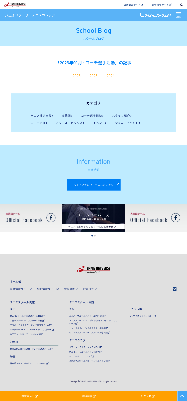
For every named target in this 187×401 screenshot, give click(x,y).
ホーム (15, 281)
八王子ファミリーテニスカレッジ (30, 15)
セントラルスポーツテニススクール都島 (88, 327)
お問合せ (90, 289)
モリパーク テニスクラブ (81, 356)
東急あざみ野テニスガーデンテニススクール (31, 348)
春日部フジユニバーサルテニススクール (29, 363)
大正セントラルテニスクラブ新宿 (85, 351)
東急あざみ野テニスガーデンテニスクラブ (89, 360)
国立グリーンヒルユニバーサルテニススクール (32, 329)
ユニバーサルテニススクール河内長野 (87, 315)
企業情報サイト (134, 4)
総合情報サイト (162, 4)
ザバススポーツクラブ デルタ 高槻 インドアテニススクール (93, 322)
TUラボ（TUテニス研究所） (142, 315)
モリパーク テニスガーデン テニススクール (31, 324)
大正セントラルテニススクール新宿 (27, 320)
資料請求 (71, 289)
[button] (92, 236)
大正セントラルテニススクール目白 (27, 315)
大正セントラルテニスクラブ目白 (85, 347)
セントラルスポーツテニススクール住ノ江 (89, 332)
